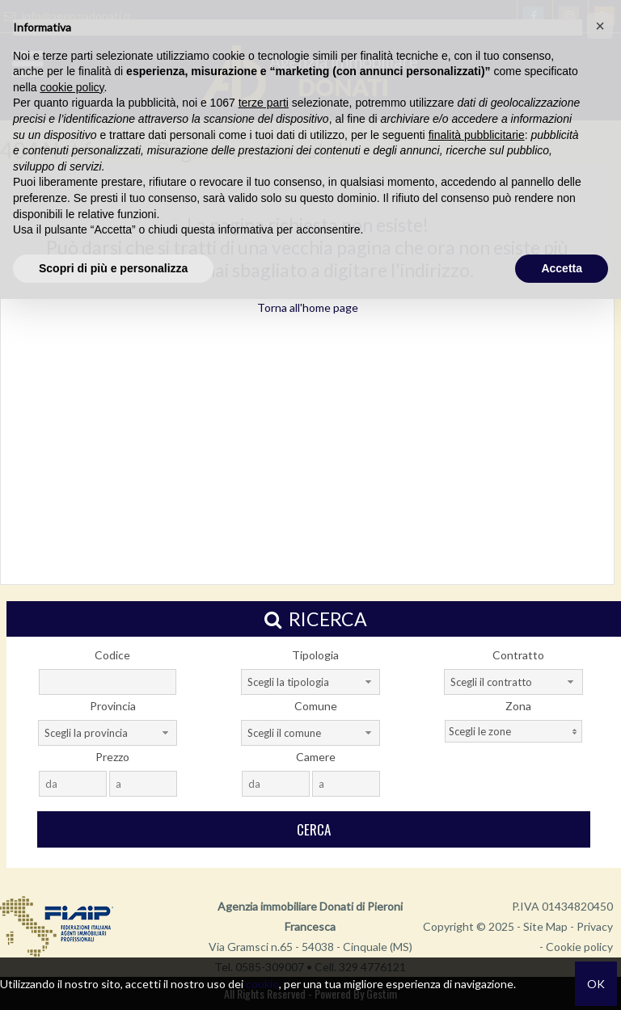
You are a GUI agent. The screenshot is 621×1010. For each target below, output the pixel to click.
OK (596, 984)
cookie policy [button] (72, 87)
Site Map (545, 926)
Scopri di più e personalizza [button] (113, 268)
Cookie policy (579, 946)
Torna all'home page (307, 307)
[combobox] (310, 682)
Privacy (595, 926)
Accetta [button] (561, 268)
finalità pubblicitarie (477, 134)
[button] (600, 26)
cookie (262, 984)
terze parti (264, 102)
